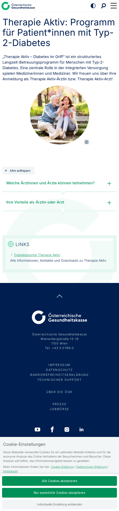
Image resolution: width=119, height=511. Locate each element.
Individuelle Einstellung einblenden (59, 504)
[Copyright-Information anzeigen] (86, 142)
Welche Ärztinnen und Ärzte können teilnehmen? (59, 183)
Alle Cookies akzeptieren (59, 481)
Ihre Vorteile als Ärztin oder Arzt (59, 203)
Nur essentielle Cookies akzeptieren (59, 493)
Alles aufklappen (17, 171)
